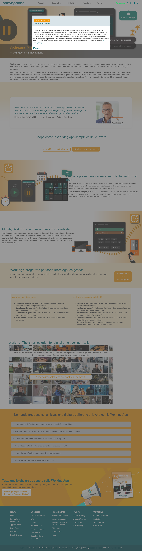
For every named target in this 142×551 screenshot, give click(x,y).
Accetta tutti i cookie (42, 20)
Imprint (36, 48)
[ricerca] (131, 3)
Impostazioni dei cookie (42, 23)
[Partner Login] (134, 3)
